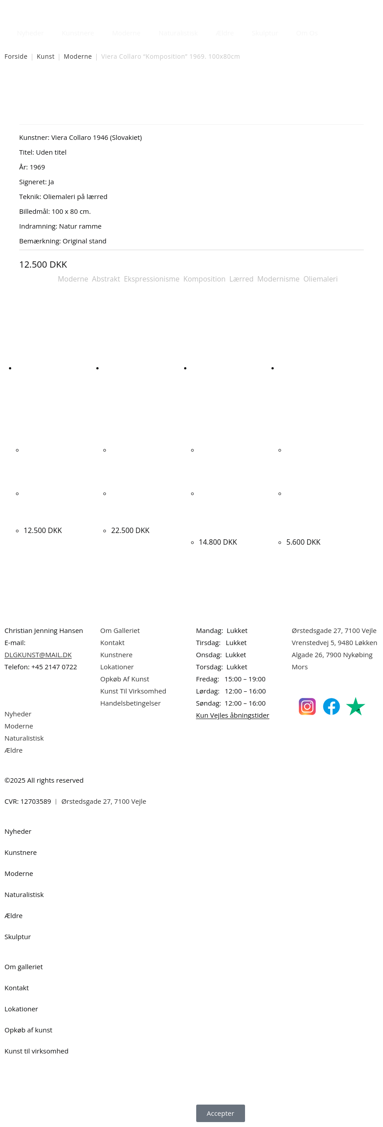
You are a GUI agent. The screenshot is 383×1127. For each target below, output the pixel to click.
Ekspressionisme (151, 279)
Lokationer (117, 666)
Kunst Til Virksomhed (133, 690)
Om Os (307, 32)
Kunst (46, 56)
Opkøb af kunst (28, 1029)
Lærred (241, 279)
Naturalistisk (178, 32)
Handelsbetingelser (130, 702)
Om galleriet (23, 966)
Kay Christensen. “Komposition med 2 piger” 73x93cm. (59, 504)
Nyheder (30, 32)
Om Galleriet (120, 630)
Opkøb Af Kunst (124, 678)
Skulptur (265, 32)
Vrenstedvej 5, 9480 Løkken (334, 642)
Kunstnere (78, 32)
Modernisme (278, 279)
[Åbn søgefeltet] (332, 30)
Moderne (126, 32)
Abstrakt (106, 279)
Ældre (225, 32)
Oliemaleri (320, 279)
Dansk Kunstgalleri (45, 9)
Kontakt (112, 642)
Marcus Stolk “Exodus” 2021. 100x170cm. (136, 504)
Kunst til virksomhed (36, 1050)
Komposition (204, 279)
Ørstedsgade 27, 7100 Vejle (334, 630)
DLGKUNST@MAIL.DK (38, 654)
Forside (16, 56)
